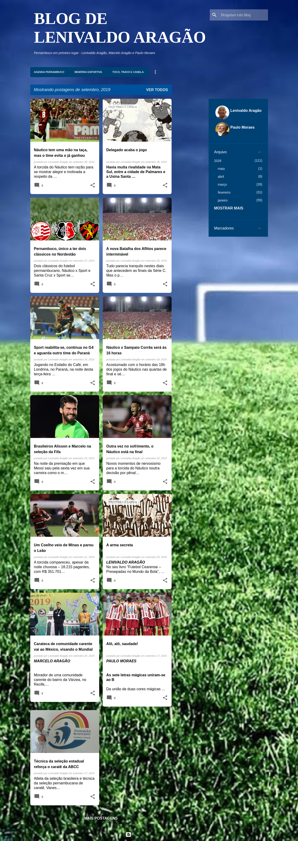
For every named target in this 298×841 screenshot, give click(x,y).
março (222, 184)
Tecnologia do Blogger (149, 834)
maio (221, 169)
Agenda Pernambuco (49, 72)
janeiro (223, 200)
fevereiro (224, 192)
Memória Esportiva (88, 72)
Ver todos (157, 90)
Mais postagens (101, 818)
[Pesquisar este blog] (243, 15)
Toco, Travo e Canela (128, 72)
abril (221, 176)
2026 (217, 161)
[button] (92, 185)
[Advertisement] (190, 169)
